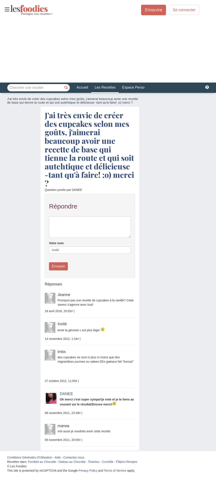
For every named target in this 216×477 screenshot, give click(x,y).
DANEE (66, 394)
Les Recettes (105, 87)
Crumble (107, 461)
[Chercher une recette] (66, 88)
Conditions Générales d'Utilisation (29, 457)
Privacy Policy (88, 470)
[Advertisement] (108, 49)
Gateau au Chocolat (72, 461)
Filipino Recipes (126, 461)
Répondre (63, 206)
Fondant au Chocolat (42, 461)
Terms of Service (115, 470)
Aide (58, 457)
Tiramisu (93, 461)
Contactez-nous (73, 457)
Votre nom (56, 243)
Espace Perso (133, 87)
